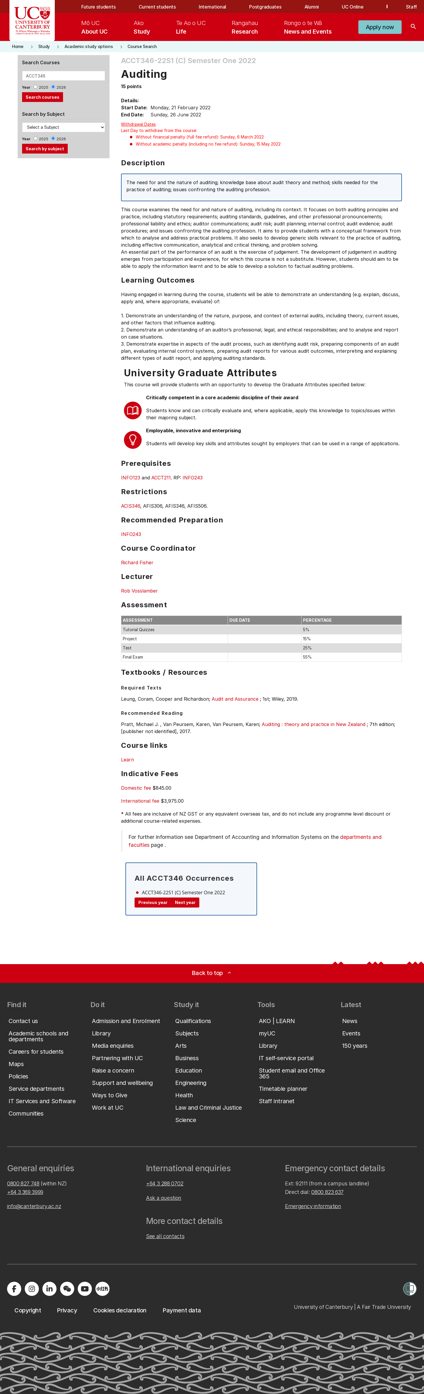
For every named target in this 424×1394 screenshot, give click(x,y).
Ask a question (163, 1198)
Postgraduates (265, 7)
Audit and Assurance (235, 699)
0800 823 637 (327, 1192)
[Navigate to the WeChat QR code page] (67, 1289)
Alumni (311, 7)
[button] (380, 27)
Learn (127, 760)
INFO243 (193, 478)
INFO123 (130, 478)
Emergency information (313, 1206)
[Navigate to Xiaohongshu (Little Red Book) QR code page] (102, 1289)
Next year (185, 902)
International (212, 7)
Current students (157, 7)
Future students (98, 7)
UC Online (352, 7)
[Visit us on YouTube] (85, 1289)
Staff (411, 7)
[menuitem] (94, 27)
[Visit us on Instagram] (32, 1289)
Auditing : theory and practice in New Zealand (313, 724)
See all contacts (165, 1236)
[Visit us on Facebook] (14, 1289)
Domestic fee (136, 788)
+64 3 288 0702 (164, 1183)
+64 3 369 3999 (25, 1192)
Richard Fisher (137, 562)
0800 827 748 (23, 1183)
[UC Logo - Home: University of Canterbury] (32, 20)
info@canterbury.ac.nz (34, 1206)
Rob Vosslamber (139, 591)
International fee (140, 801)
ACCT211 (161, 478)
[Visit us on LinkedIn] (49, 1289)
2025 (43, 87)
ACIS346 (130, 506)
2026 (61, 87)
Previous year (153, 902)
